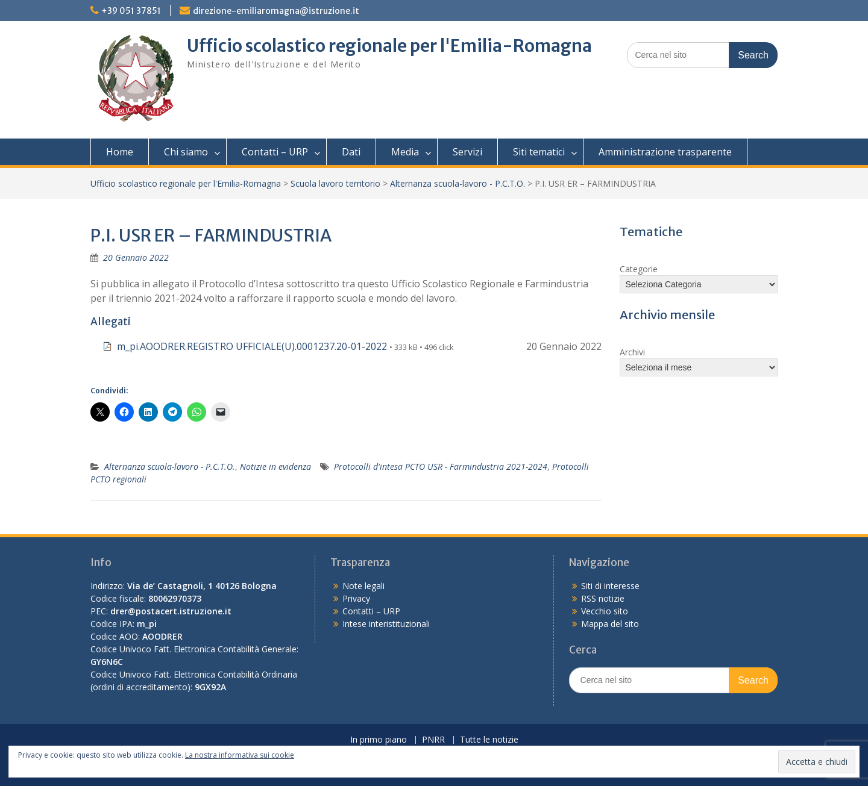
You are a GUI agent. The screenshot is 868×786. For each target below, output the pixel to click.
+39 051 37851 (131, 10)
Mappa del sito (610, 623)
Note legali (363, 585)
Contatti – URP (275, 151)
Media (405, 151)
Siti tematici (539, 151)
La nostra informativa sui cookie (239, 755)
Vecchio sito (604, 611)
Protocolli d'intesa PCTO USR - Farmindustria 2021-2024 (440, 466)
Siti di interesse (610, 585)
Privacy (356, 598)
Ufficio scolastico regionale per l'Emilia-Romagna (389, 46)
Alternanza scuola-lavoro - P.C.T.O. (457, 183)
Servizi (467, 151)
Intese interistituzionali (386, 623)
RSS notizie (602, 598)
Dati (351, 151)
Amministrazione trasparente (665, 151)
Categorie (639, 269)
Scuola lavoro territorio (335, 183)
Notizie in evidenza (275, 466)
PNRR (433, 740)
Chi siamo (186, 151)
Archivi (632, 352)
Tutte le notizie (489, 740)
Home (119, 151)
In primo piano (378, 740)
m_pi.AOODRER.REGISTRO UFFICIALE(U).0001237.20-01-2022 (252, 346)
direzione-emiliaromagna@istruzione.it (276, 10)
